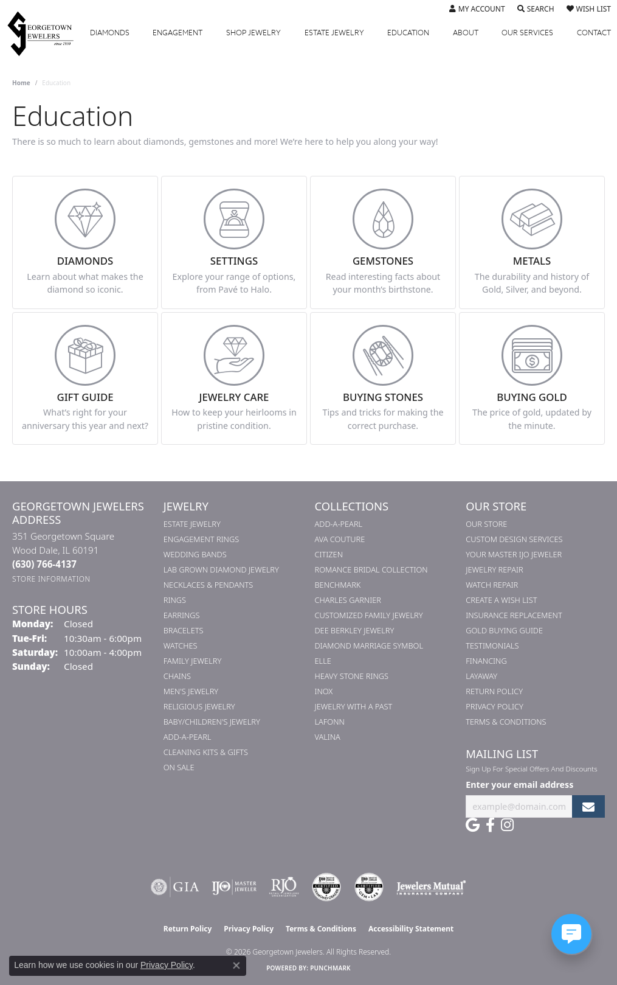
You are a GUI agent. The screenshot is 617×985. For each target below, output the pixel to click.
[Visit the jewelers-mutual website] (431, 887)
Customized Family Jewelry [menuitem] (369, 615)
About (465, 33)
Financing (486, 660)
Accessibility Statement (410, 929)
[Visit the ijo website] (234, 887)
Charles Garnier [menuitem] (348, 599)
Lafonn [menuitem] (330, 721)
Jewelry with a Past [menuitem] (354, 706)
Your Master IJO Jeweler (514, 554)
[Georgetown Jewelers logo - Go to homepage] (46, 33)
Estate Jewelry (334, 33)
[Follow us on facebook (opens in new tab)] (490, 825)
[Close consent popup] (236, 965)
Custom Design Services (514, 539)
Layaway (481, 675)
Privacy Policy (494, 706)
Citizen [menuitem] (329, 554)
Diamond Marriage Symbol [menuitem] (369, 645)
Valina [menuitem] (327, 736)
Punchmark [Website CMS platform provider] (330, 968)
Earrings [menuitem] (182, 615)
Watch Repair (492, 584)
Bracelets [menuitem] (184, 630)
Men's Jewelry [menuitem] (191, 691)
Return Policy (494, 691)
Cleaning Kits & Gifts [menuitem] (206, 752)
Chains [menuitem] (177, 675)
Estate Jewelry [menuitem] (192, 523)
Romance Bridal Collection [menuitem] (371, 569)
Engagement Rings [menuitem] (201, 539)
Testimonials (492, 645)
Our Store (486, 523)
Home (21, 82)
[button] (477, 9)
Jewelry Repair (494, 569)
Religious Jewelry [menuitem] (199, 706)
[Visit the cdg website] (326, 887)
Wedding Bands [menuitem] (195, 554)
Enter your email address (519, 784)
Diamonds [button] (109, 33)
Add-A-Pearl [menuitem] (188, 736)
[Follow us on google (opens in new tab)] (473, 825)
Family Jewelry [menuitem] (193, 660)
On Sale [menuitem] (179, 767)
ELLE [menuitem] (323, 660)
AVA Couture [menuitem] (340, 539)
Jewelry (253, 33)
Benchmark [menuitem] (338, 584)
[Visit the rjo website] (284, 887)
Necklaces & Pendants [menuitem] (208, 584)
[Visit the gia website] (175, 887)
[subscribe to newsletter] (588, 806)
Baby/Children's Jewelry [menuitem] (212, 721)
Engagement (177, 33)
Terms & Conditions (506, 721)
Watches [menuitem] (181, 645)
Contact (594, 33)
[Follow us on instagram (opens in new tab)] (507, 825)
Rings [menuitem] (175, 599)
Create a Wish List (501, 599)
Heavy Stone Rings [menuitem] (352, 675)
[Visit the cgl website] (369, 887)
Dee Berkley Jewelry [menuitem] (355, 630)
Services (527, 33)
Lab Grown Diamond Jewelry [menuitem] (221, 569)
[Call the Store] (44, 564)
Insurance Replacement (514, 615)
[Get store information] (51, 579)
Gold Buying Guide (504, 630)
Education (408, 33)
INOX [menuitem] (324, 691)
